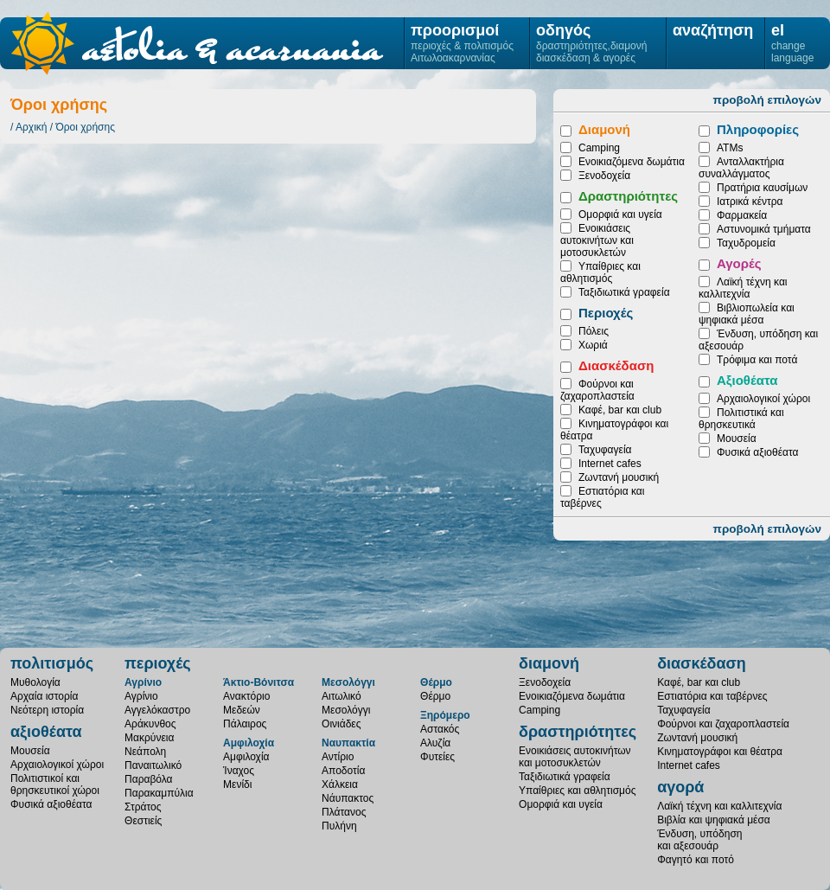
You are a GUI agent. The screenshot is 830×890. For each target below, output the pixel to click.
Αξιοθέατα (747, 380)
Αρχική (31, 127)
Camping (599, 148)
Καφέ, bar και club (619, 410)
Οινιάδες (341, 724)
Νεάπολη (145, 752)
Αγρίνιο (143, 682)
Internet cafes (610, 464)
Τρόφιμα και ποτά (757, 360)
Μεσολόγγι (348, 682)
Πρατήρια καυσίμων (762, 188)
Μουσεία (737, 438)
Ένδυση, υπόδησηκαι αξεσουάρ (699, 840)
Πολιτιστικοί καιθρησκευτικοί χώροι (54, 784)
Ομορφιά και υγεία (620, 214)
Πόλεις (593, 331)
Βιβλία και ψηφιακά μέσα (713, 820)
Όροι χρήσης (85, 127)
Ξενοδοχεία (604, 176)
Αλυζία (435, 743)
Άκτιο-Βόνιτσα (258, 682)
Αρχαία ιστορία (44, 696)
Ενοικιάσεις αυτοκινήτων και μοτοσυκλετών (597, 240)
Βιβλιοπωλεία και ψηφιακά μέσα (747, 314)
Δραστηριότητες (628, 196)
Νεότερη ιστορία (47, 710)
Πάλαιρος (244, 724)
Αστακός (439, 729)
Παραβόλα (148, 779)
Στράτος (142, 807)
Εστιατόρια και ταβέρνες (712, 696)
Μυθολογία (35, 682)
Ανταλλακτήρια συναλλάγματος (741, 168)
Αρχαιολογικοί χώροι (763, 399)
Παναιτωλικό (153, 765)
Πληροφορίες (758, 129)
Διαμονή (604, 129)
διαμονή (549, 663)
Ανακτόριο (246, 696)
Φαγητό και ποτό (695, 860)
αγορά (680, 787)
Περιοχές (605, 312)
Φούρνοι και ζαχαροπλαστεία (597, 390)
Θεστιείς (143, 821)
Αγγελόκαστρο (157, 710)
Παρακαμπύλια (159, 793)
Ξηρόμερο (445, 715)
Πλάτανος (344, 812)
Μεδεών (241, 710)
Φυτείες (437, 757)
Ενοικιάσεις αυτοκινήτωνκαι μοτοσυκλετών (575, 757)
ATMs (730, 148)
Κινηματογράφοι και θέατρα (719, 752)
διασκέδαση (701, 663)
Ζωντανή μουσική (618, 477)
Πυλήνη (339, 826)
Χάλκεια (340, 784)
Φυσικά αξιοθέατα (757, 452)
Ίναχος (238, 771)
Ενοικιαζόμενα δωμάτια (631, 162)
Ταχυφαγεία (604, 450)
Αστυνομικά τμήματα (764, 229)
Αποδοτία (343, 771)
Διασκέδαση (616, 365)
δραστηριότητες (577, 731)
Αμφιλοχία (248, 743)
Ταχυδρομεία (746, 243)
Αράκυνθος (150, 724)
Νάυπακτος (348, 798)
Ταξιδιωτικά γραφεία (624, 292)
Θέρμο (436, 682)
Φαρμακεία (742, 215)
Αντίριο (338, 757)
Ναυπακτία (348, 743)
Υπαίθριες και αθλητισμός (600, 272)
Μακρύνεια (149, 738)
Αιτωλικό (341, 696)
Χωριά (593, 345)
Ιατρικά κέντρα (749, 201)
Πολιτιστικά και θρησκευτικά (741, 419)
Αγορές (739, 263)
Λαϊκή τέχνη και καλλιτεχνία (743, 288)
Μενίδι (237, 784)
